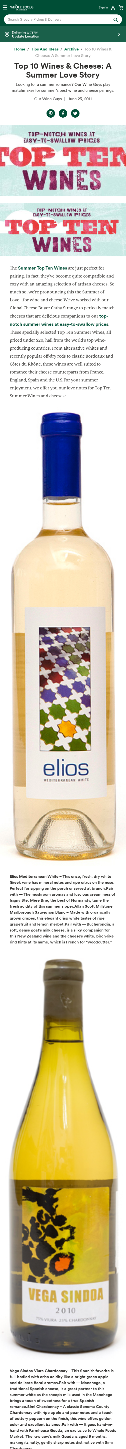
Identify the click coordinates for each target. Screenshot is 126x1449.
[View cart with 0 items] (121, 7)
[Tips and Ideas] (44, 49)
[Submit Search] (116, 19)
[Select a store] (63, 34)
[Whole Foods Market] (22, 7)
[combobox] (57, 19)
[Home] (19, 49)
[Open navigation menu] (5, 7)
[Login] (107, 7)
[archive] (71, 49)
